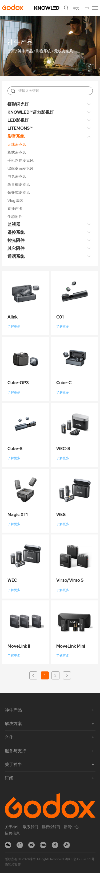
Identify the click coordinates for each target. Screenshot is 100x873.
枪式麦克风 (16, 152)
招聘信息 (12, 833)
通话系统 (16, 256)
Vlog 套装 (15, 200)
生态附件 (14, 216)
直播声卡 (14, 208)
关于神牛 (12, 826)
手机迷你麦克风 (20, 160)
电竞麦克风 (16, 176)
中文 (76, 8)
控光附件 (16, 240)
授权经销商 (51, 826)
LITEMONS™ (20, 128)
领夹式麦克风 (18, 192)
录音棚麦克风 (18, 184)
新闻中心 (71, 826)
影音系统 (43, 51)
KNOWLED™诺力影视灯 (30, 112)
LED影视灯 (18, 120)
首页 (11, 51)
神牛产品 (25, 51)
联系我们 (30, 826)
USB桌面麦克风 (20, 168)
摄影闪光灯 (18, 104)
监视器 (13, 224)
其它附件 (16, 248)
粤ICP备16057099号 (79, 859)
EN (87, 8)
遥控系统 (16, 232)
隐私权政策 (13, 865)
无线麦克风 (63, 51)
